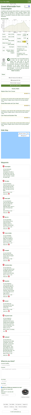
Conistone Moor (7, 265)
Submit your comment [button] (25, 397)
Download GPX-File (15, 80)
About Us (6, 406)
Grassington (6, 166)
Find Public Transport (15, 83)
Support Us (25, 404)
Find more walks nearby (15, 85)
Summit (5, 301)
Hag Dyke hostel (7, 315)
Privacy (15, 409)
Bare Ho (5, 217)
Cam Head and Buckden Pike (9, 115)
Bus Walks (6, 404)
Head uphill (6, 198)
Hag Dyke (5, 281)
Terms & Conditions (23, 406)
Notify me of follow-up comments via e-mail (12, 387)
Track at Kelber (7, 233)
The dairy (5, 181)
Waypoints (24, 135)
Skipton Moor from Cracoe (8, 91)
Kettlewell (5, 337)
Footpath (5, 250)
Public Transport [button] (22, 133)
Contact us (12, 406)
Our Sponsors (18, 404)
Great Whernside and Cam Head (10, 103)
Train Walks (11, 404)
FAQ (16, 406)
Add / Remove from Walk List (15, 77)
